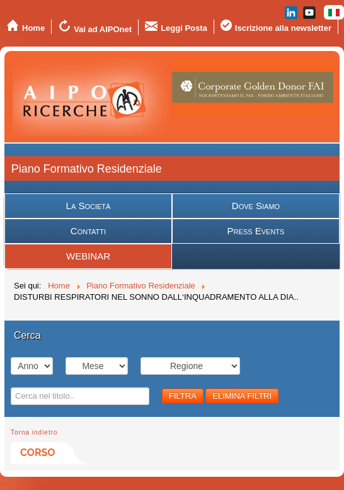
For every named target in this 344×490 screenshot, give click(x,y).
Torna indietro (34, 432)
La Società (88, 205)
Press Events (256, 230)
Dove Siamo (256, 205)
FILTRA (183, 396)
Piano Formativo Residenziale (86, 168)
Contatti (88, 230)
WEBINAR (88, 256)
